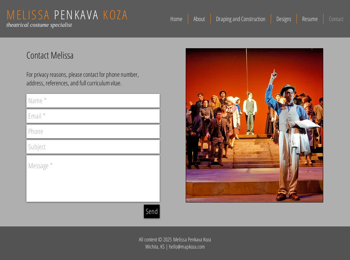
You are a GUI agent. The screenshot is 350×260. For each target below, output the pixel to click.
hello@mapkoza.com (187, 246)
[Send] (152, 211)
